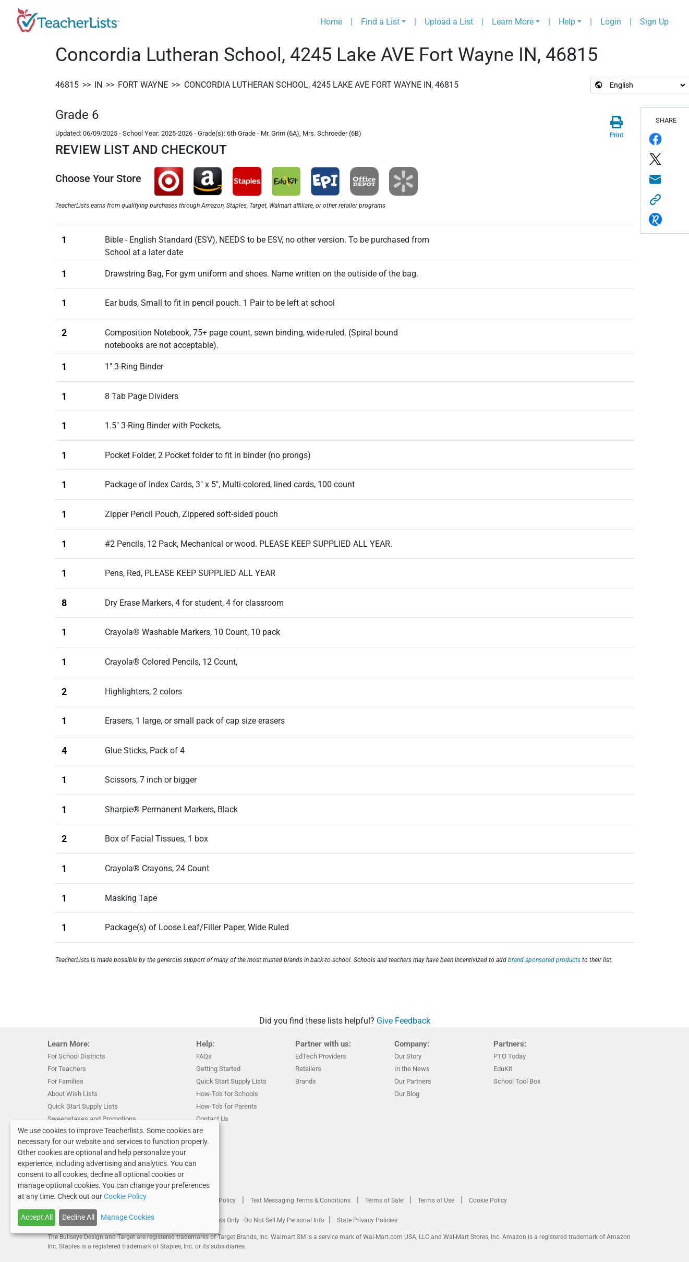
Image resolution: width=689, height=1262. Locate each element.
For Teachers (66, 1069)
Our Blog (406, 1094)
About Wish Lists (72, 1094)
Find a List (380, 22)
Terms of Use (436, 1200)
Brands (305, 1081)
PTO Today (509, 1056)
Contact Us (212, 1119)
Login (610, 22)
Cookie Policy (488, 1200)
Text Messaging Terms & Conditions (300, 1200)
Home (331, 22)
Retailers (308, 1069)
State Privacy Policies (367, 1220)
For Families (65, 1081)
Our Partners (412, 1081)
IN (98, 85)
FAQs (204, 1056)
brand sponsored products (544, 960)
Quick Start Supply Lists (82, 1106)
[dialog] (114, 1176)
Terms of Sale (384, 1200)
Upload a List (449, 22)
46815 (67, 85)
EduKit (502, 1069)
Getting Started (218, 1069)
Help (567, 22)
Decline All (78, 1217)
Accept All (37, 1217)
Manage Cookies (127, 1217)
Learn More (513, 22)
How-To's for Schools (227, 1094)
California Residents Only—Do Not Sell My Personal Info (246, 1220)
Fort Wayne (143, 85)
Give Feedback (403, 1021)
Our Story (407, 1056)
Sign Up (654, 22)
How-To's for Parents (226, 1106)
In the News (412, 1069)
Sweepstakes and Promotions (91, 1119)
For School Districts (76, 1056)
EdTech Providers (320, 1056)
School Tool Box (516, 1081)
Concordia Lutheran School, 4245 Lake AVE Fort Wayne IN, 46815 (321, 85)
